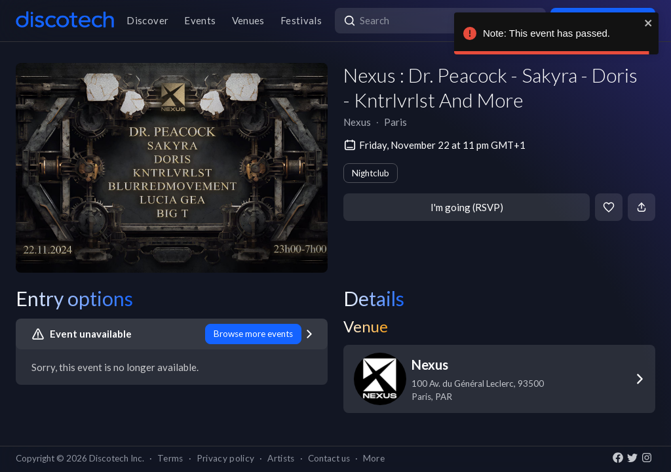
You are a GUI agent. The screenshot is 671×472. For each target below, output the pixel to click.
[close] (648, 23)
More (374, 458)
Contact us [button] (329, 458)
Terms (170, 458)
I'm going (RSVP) (467, 207)
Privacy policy (226, 458)
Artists (280, 458)
